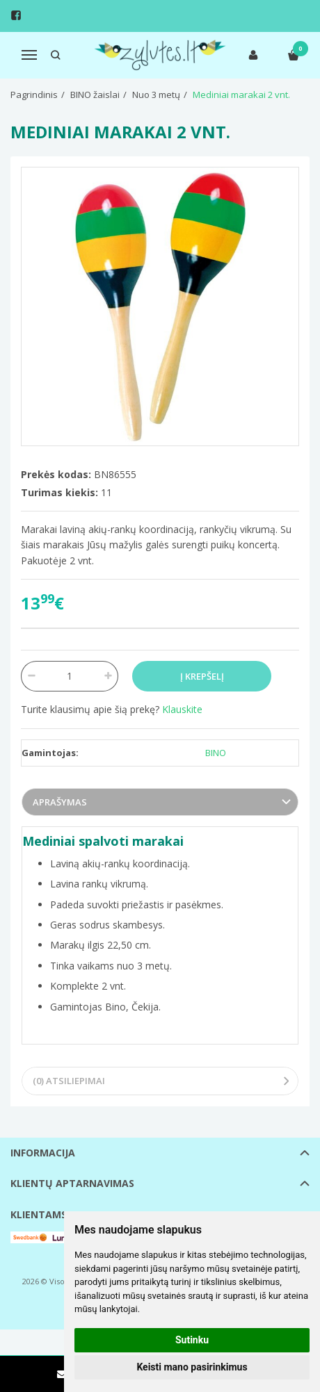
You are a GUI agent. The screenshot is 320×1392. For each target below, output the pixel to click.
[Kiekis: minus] (31, 676)
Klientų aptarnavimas (72, 1183)
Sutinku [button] (192, 1339)
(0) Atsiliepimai (69, 1080)
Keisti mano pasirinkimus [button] (191, 1367)
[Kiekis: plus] (108, 676)
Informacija (42, 1152)
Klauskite (182, 709)
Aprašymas (60, 802)
